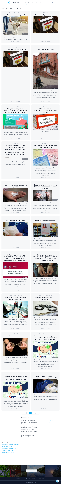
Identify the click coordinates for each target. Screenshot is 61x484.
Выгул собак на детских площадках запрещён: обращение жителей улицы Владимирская (15, 110)
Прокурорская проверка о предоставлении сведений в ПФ (45, 377)
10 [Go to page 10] (35, 413)
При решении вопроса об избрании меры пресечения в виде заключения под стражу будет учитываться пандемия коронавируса (45, 258)
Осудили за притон (15, 336)
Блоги (29, 2)
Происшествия (44, 424)
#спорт (12, 450)
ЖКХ (42, 420)
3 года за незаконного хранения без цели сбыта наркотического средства (45, 186)
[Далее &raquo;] (38, 413)
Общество (20, 12)
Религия (51, 424)
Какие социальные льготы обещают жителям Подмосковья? (45, 50)
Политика (49, 12)
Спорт (54, 424)
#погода (12, 452)
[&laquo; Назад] (23, 413)
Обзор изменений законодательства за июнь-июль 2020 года (45, 110)
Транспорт (43, 426)
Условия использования (31, 478)
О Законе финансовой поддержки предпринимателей (15, 298)
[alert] (57, 481)
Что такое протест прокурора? (15, 220)
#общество (4, 446)
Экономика (19, 295)
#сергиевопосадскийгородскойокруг (10, 444)
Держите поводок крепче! (16, 15)
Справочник (43, 2)
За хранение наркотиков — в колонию (45, 298)
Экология (49, 426)
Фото (26, 2)
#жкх (9, 450)
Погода (48, 422)
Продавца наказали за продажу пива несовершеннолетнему (45, 221)
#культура (9, 446)
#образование (12, 448)
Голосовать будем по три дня (45, 15)
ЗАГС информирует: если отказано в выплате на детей (45, 146)
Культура (52, 420)
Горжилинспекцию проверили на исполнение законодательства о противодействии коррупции (45, 337)
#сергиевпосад (5, 448)
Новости (22, 2)
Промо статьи (42, 478)
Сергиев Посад (35, 2)
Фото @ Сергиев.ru (31, 471)
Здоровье (46, 420)
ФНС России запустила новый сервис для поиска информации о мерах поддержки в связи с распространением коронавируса (15, 257)
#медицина (4, 450)
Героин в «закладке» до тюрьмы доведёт (16, 186)
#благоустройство (5, 452)
